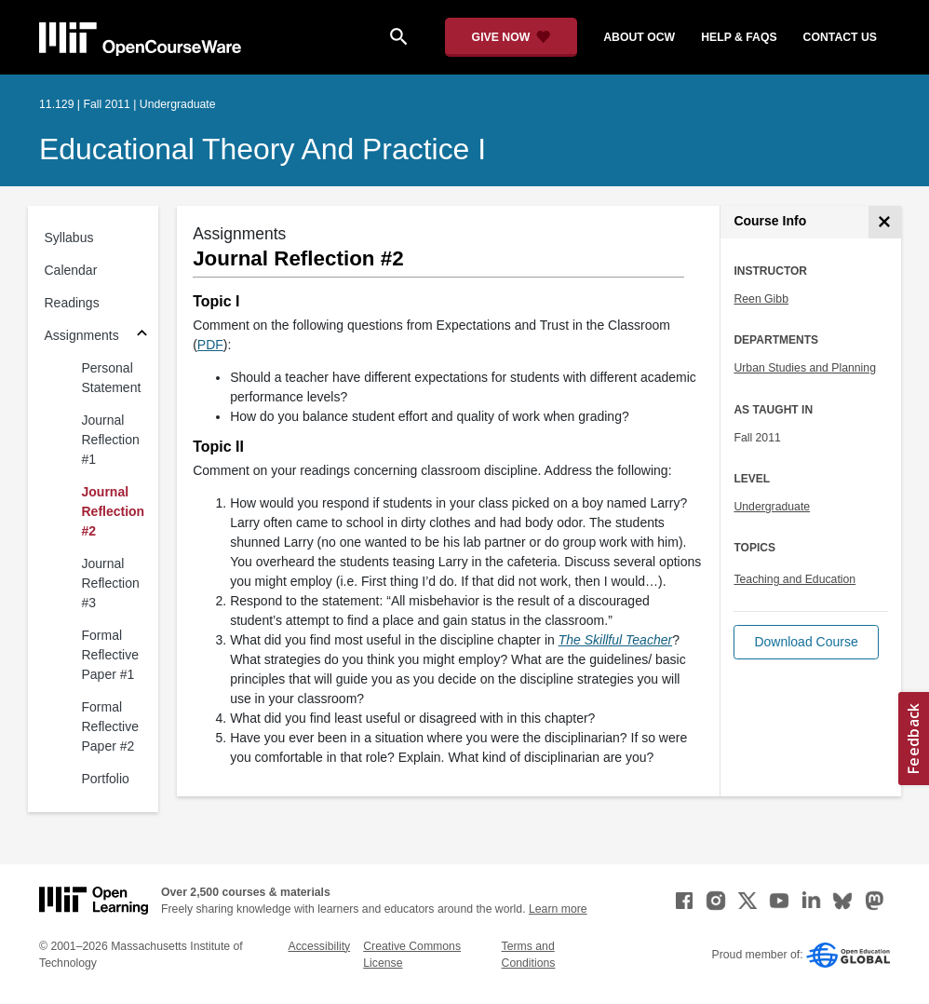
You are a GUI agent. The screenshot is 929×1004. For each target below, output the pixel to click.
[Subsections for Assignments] (142, 335)
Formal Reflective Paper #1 (110, 655)
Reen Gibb (761, 298)
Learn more (558, 909)
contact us (840, 37)
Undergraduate (772, 506)
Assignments (82, 335)
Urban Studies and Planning (805, 367)
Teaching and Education (794, 579)
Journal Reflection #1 (111, 440)
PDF (210, 344)
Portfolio (105, 778)
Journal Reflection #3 (111, 583)
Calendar (71, 270)
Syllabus (69, 237)
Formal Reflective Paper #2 (110, 726)
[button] (806, 642)
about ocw (639, 37)
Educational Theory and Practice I (262, 149)
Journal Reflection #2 (113, 511)
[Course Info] (884, 222)
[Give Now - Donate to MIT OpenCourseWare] (511, 37)
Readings (72, 302)
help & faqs (738, 37)
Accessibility (320, 946)
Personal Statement (111, 377)
